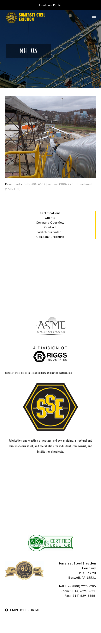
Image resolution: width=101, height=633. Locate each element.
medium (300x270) (61, 184)
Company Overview (50, 222)
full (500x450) (34, 184)
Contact (50, 227)
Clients (50, 217)
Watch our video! (50, 232)
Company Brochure (50, 236)
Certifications (50, 213)
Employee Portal (50, 5)
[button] (94, 17)
